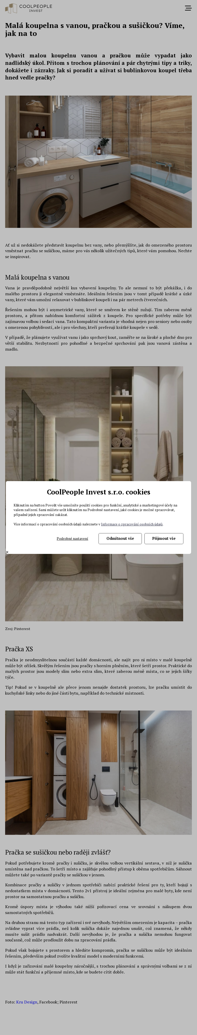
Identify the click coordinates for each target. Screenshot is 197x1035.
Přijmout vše (163, 538)
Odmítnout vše (120, 538)
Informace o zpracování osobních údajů (132, 524)
